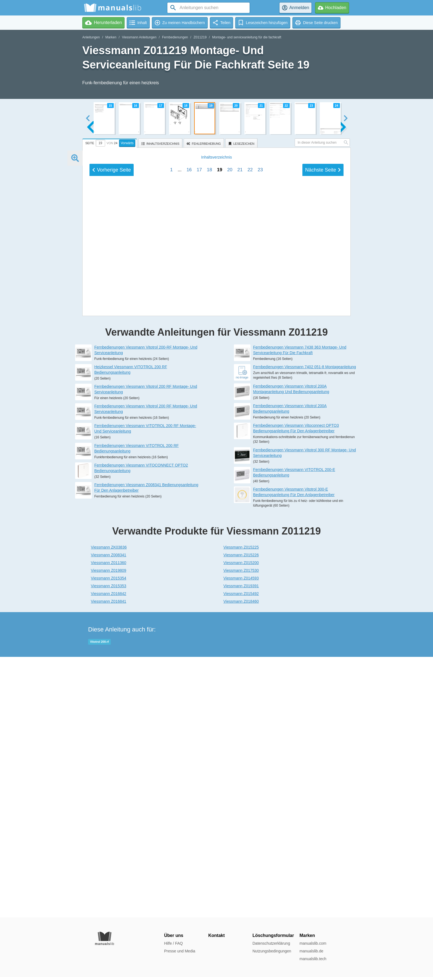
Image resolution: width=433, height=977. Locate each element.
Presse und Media (179, 951)
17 (199, 540)
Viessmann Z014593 (241, 838)
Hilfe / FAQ (173, 943)
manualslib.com (312, 943)
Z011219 (200, 37)
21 (239, 540)
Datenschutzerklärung (271, 943)
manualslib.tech (312, 959)
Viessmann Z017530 (241, 831)
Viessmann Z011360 (108, 823)
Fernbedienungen (175, 37)
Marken (110, 37)
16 (189, 540)
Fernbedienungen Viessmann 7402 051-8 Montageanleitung (304, 627)
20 (230, 540)
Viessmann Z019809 (108, 831)
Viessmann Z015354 (108, 838)
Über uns (173, 935)
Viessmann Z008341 (108, 815)
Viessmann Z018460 (241, 862)
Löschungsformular (273, 935)
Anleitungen (91, 37)
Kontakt (216, 935)
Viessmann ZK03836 (109, 807)
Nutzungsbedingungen (271, 951)
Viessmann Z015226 (241, 815)
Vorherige (111, 541)
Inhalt (216, 528)
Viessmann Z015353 (108, 846)
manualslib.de (311, 951)
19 (219, 540)
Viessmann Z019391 (241, 846)
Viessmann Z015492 (241, 854)
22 (250, 540)
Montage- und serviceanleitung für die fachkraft (246, 37)
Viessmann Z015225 (241, 807)
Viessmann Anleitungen (139, 37)
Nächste (323, 541)
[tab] (110, 142)
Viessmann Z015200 (241, 823)
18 (209, 540)
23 (260, 540)
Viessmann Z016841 (108, 862)
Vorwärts (127, 143)
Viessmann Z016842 (108, 854)
